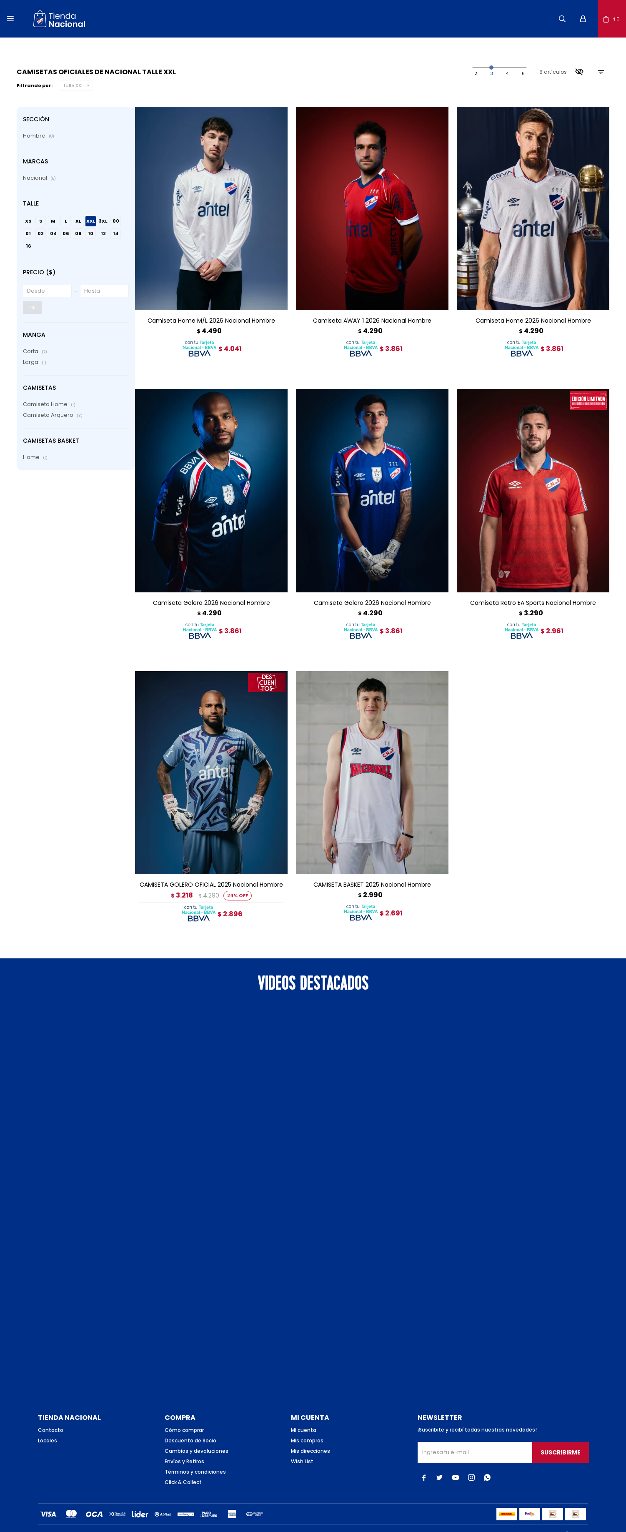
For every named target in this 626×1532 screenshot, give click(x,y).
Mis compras (307, 1426)
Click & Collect (183, 1468)
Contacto (50, 1416)
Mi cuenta (303, 1416)
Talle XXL (73, 85)
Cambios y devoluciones (196, 1437)
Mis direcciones (310, 1437)
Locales (47, 1426)
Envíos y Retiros (184, 1447)
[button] (562, 19)
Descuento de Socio (190, 1426)
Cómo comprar (184, 1416)
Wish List (302, 1447)
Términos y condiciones (195, 1458)
